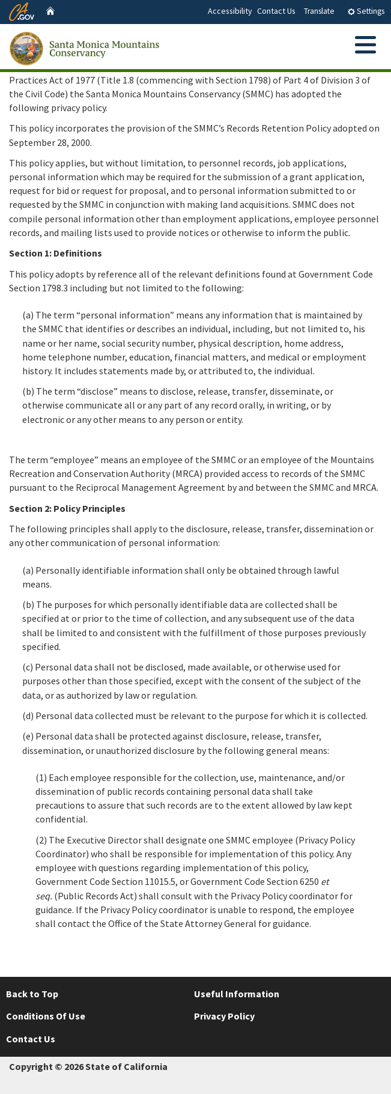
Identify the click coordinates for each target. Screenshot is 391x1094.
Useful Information (236, 994)
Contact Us (276, 10)
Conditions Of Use (45, 1016)
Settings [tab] (365, 11)
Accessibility (230, 10)
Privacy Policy (224, 1016)
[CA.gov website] (21, 10)
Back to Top (32, 994)
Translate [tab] (319, 11)
